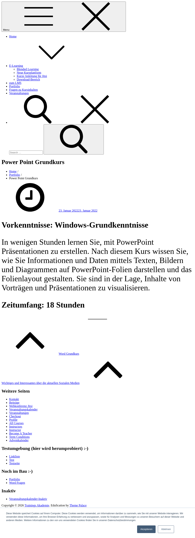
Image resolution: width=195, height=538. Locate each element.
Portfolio (14, 86)
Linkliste (14, 456)
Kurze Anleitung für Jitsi (32, 76)
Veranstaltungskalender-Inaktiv (28, 499)
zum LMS (15, 82)
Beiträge (14, 402)
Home (13, 36)
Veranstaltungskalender (23, 409)
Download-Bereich (28, 79)
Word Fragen (17, 482)
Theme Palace (78, 505)
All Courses (16, 423)
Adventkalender (19, 440)
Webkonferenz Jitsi (21, 406)
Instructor (15, 430)
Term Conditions (19, 436)
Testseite (14, 463)
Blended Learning (28, 69)
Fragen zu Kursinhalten (23, 89)
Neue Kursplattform (29, 72)
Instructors (15, 426)
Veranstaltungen (19, 93)
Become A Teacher (20, 433)
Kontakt (14, 399)
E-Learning (44, 65)
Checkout (15, 416)
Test (11, 459)
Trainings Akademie (37, 505)
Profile (13, 419)
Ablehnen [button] (166, 529)
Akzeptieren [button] (146, 529)
